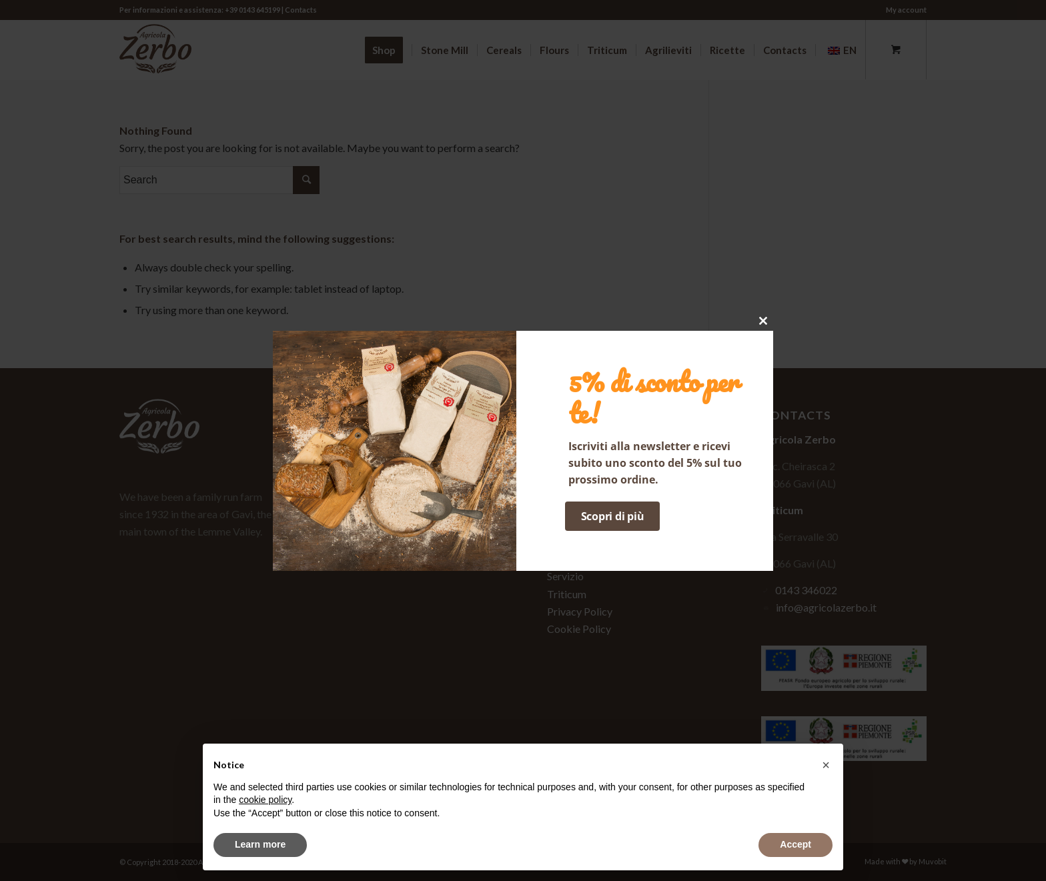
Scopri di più (612, 516)
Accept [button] (795, 844)
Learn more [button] (260, 844)
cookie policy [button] (265, 799)
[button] (826, 765)
